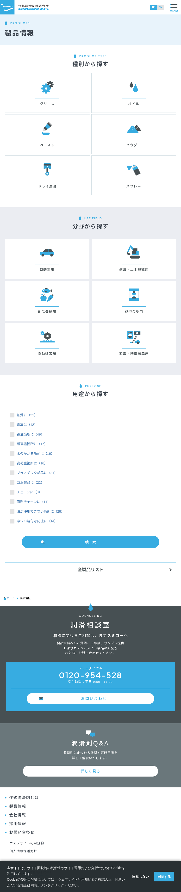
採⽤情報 (17, 824)
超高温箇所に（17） (32, 444)
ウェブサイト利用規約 (27, 843)
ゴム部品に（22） (30, 482)
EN (160, 7)
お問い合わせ (94, 699)
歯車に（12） (27, 425)
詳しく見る (90, 771)
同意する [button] (164, 877)
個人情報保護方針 (23, 851)
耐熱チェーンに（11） (34, 502)
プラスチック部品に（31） (37, 473)
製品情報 (17, 806)
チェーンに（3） (29, 492)
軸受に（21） (27, 415)
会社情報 (17, 815)
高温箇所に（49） (30, 434)
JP (153, 7)
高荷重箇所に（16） (32, 463)
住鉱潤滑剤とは (24, 798)
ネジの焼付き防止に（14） (37, 521)
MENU (174, 8)
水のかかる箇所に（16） (35, 454)
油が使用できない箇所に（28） (40, 511)
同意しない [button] (140, 877)
